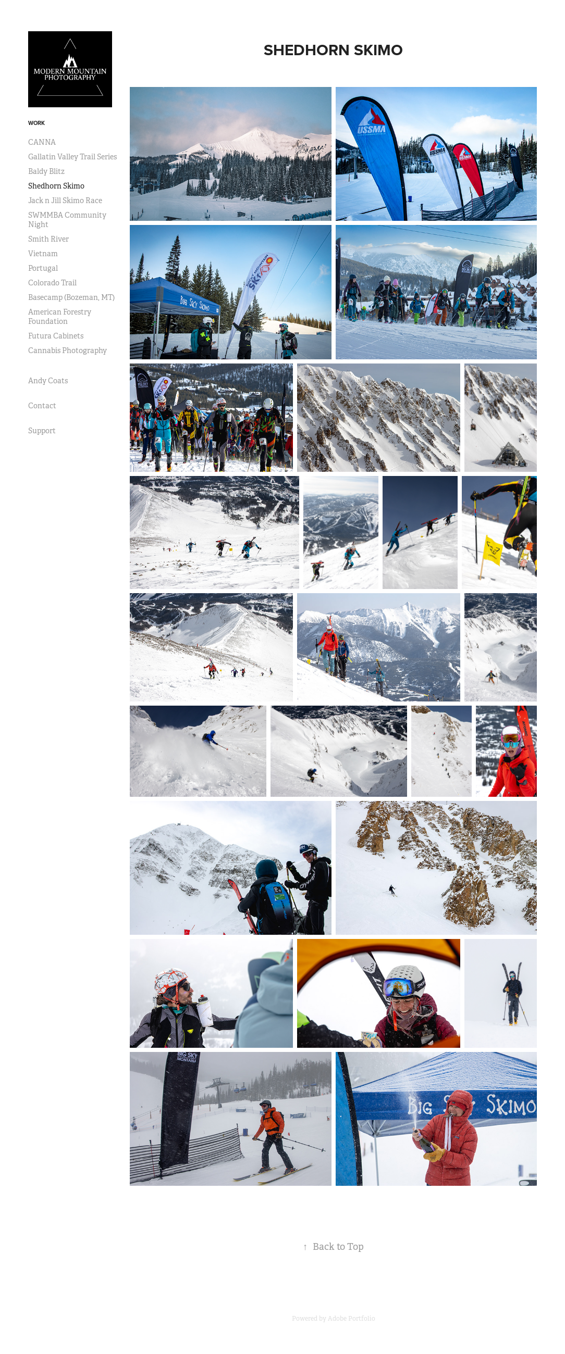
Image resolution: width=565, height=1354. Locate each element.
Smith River (48, 239)
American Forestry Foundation (59, 316)
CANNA (42, 142)
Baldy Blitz (46, 171)
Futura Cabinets (55, 336)
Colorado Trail (52, 282)
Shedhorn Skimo (56, 186)
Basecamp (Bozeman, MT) (71, 297)
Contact (42, 405)
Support (42, 430)
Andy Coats (48, 380)
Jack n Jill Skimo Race (65, 200)
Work (36, 123)
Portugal (43, 268)
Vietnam (43, 253)
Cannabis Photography (67, 350)
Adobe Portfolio (351, 1318)
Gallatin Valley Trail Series (72, 156)
